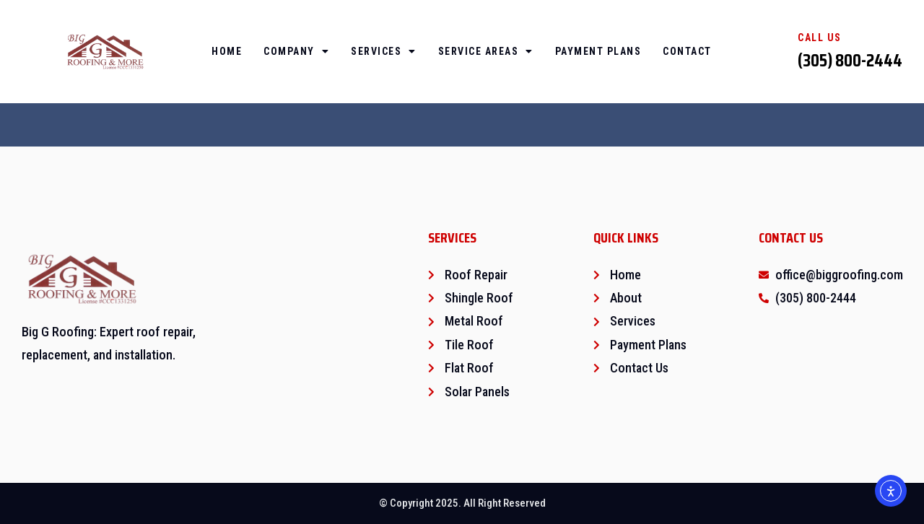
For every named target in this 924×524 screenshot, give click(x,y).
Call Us (820, 37)
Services (384, 51)
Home (227, 51)
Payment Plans (598, 51)
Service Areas (485, 51)
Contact (687, 51)
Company (296, 51)
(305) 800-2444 (850, 60)
